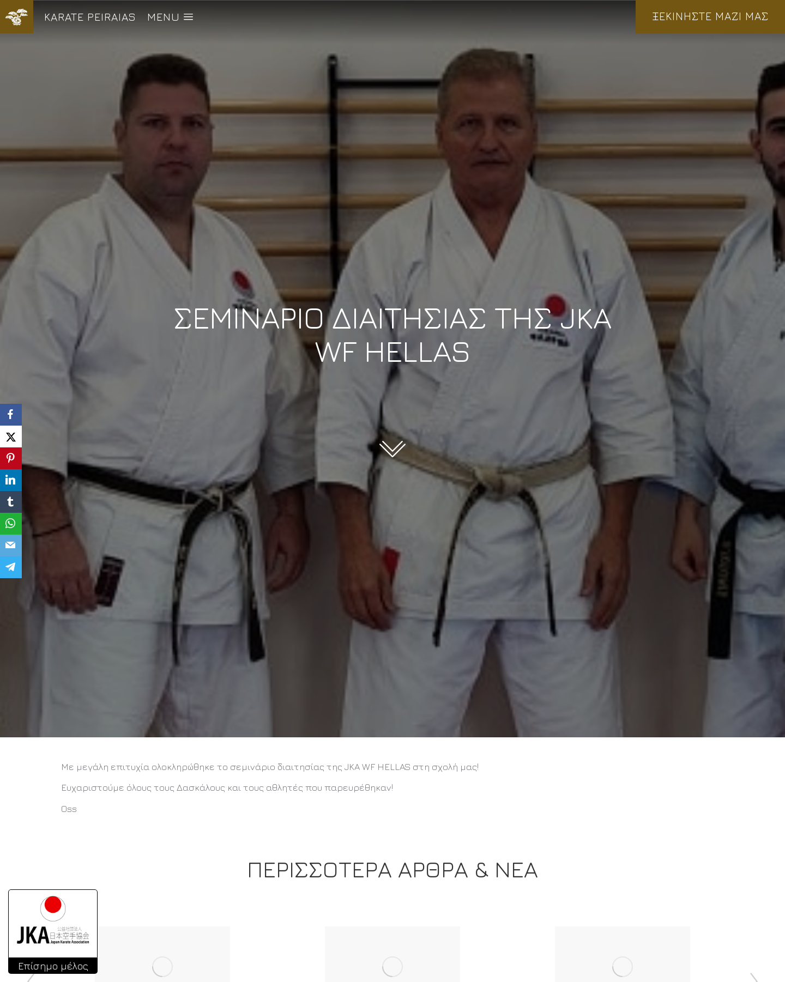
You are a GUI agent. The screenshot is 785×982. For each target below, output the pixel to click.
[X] (11, 436)
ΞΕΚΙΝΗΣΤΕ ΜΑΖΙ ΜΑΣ (710, 16)
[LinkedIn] (11, 480)
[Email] (11, 545)
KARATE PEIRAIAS (90, 16)
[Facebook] (11, 415)
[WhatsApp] (11, 524)
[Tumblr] (11, 502)
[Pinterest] (11, 458)
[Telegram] (11, 567)
